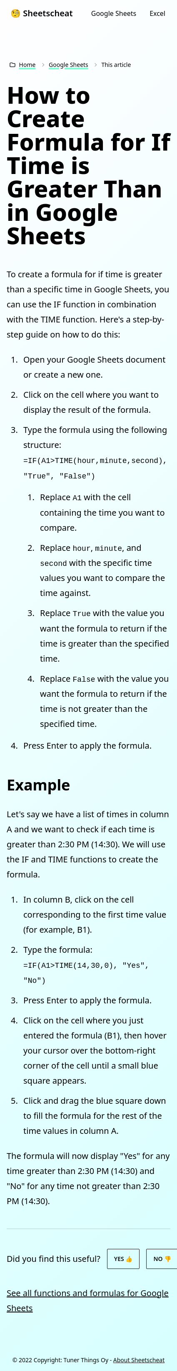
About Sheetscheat (139, 1360)
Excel (157, 13)
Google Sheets (113, 13)
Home (27, 65)
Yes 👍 (123, 1259)
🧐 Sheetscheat (41, 13)
